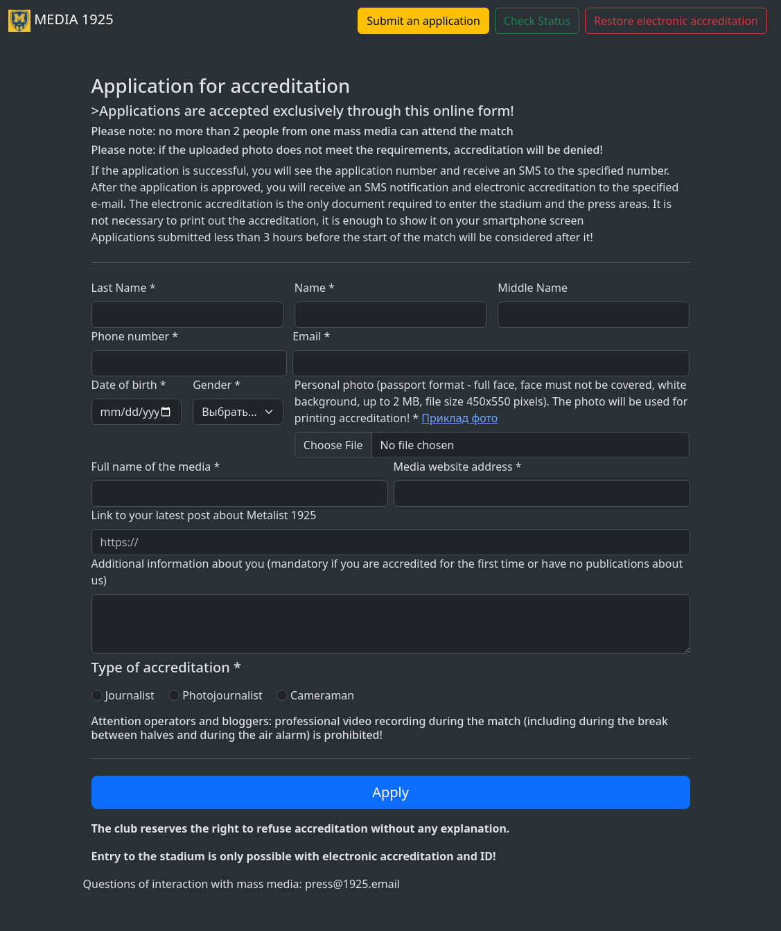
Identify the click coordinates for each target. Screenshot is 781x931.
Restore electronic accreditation (676, 20)
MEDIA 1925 (61, 21)
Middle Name (533, 287)
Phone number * (135, 336)
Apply (390, 792)
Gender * (216, 384)
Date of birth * (128, 384)
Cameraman (322, 695)
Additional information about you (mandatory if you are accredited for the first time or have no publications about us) (387, 572)
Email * (311, 336)
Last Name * (123, 287)
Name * (315, 287)
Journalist (130, 695)
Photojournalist (222, 695)
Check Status (537, 20)
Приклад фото (459, 418)
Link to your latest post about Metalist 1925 (204, 515)
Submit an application (423, 20)
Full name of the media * (155, 466)
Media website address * (458, 466)
